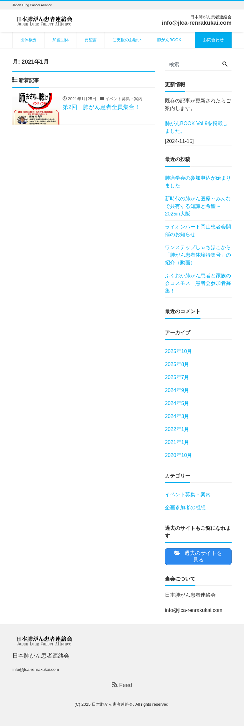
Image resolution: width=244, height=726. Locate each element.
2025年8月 (177, 364)
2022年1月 (177, 429)
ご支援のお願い (126, 39)
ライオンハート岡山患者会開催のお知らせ (198, 230)
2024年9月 (177, 390)
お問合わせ (213, 39)
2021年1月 (177, 442)
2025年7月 (177, 377)
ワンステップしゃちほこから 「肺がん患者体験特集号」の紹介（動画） (198, 255)
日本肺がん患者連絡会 (112, 704)
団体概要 (28, 39)
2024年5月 (177, 403)
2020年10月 (178, 455)
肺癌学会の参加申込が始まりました (198, 181)
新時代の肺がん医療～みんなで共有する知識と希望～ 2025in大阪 (198, 206)
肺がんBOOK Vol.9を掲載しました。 (196, 127)
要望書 (91, 39)
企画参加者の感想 (185, 507)
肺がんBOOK (169, 39)
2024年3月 (177, 416)
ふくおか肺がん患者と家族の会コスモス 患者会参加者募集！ (198, 283)
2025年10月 (178, 351)
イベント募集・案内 (188, 494)
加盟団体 (60, 39)
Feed (122, 685)
